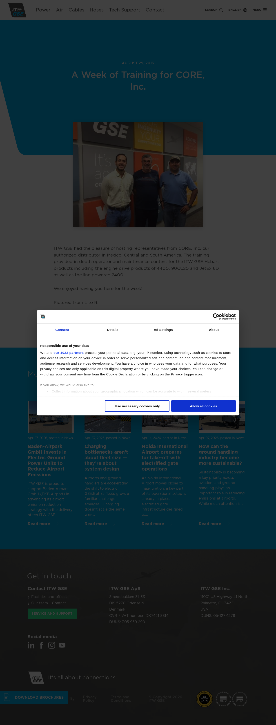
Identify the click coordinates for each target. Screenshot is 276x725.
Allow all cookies (203, 406)
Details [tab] (112, 329)
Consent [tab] (62, 329)
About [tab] (214, 329)
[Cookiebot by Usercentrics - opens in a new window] (216, 316)
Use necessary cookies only (137, 406)
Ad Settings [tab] (163, 329)
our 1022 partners (68, 353)
